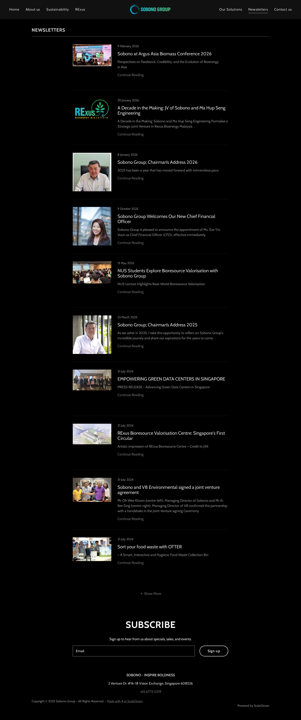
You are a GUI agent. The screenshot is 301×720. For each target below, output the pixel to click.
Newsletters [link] (258, 9)
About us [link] (33, 9)
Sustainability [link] (57, 9)
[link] (150, 9)
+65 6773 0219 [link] (150, 692)
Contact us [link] (283, 9)
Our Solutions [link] (230, 9)
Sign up (214, 651)
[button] (150, 593)
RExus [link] (80, 9)
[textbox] (134, 651)
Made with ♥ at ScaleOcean (125, 701)
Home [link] (14, 9)
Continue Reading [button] (131, 75)
